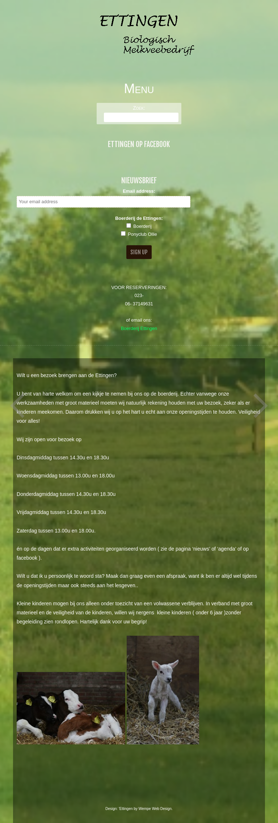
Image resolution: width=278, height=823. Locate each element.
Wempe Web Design (155, 809)
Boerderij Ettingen (139, 328)
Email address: (139, 191)
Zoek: (139, 108)
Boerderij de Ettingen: (139, 218)
